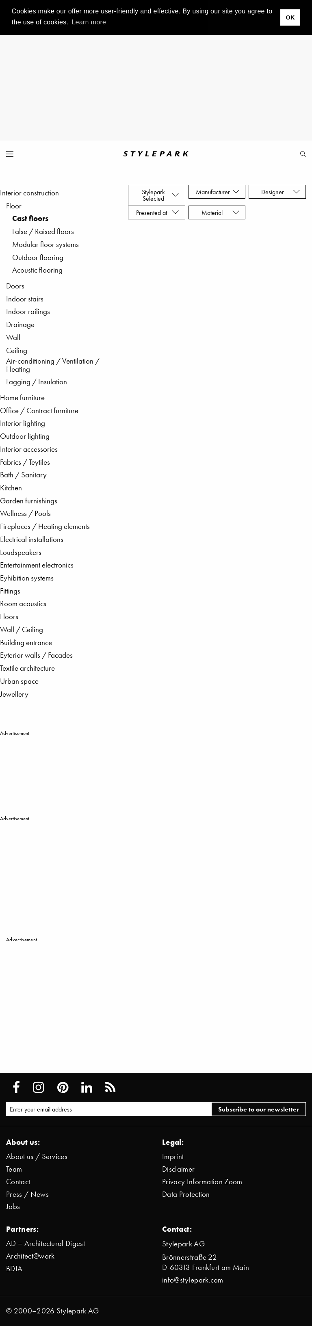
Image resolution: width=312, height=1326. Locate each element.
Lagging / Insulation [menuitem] (36, 382)
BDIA (14, 1268)
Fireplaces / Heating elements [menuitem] (45, 526)
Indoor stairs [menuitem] (24, 299)
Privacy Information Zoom (202, 1181)
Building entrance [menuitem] (26, 642)
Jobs (13, 1206)
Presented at (157, 212)
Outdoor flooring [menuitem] (37, 257)
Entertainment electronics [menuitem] (37, 565)
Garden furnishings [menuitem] (28, 501)
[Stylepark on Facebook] (16, 1087)
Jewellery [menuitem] (14, 694)
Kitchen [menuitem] (11, 488)
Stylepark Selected (161, 195)
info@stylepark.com (192, 1280)
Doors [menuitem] (15, 286)
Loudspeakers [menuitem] (20, 552)
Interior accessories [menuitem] (29, 449)
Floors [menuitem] (9, 616)
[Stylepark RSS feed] (110, 1087)
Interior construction (29, 193)
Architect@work (30, 1256)
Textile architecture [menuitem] (27, 668)
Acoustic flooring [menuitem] (37, 270)
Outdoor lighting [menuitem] (25, 436)
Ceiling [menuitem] (16, 350)
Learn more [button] (89, 22)
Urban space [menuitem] (19, 681)
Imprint (173, 1156)
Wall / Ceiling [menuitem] (21, 629)
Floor (14, 206)
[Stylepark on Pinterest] (63, 1087)
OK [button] (290, 17)
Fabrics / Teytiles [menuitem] (25, 462)
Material (221, 212)
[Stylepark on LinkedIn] (87, 1087)
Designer (280, 192)
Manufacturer (218, 192)
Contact (18, 1181)
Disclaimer (178, 1169)
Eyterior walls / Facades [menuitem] (36, 655)
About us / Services (36, 1156)
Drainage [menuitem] (20, 324)
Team (14, 1169)
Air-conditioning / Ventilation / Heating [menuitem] (53, 365)
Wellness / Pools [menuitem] (25, 513)
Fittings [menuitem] (10, 591)
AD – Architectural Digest (45, 1243)
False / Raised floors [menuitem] (43, 231)
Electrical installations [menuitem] (31, 539)
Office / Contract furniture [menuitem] (39, 410)
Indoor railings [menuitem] (28, 311)
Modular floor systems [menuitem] (45, 244)
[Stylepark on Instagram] (38, 1087)
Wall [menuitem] (13, 337)
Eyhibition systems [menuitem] (27, 578)
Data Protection (186, 1194)
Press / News (27, 1194)
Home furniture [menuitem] (22, 397)
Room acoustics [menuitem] (23, 603)
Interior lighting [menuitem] (22, 423)
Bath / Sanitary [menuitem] (23, 475)
